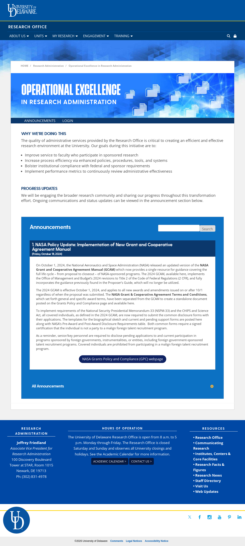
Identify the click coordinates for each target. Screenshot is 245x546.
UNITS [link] (39, 36)
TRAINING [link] (121, 36)
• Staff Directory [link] (207, 480)
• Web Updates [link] (205, 491)
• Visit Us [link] (200, 486)
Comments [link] (116, 541)
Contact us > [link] (141, 461)
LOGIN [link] (67, 120)
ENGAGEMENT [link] (94, 36)
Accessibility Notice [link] (156, 541)
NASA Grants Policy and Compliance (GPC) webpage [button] (122, 359)
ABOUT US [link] (17, 36)
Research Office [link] (27, 27)
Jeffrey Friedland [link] (31, 442)
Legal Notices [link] (134, 541)
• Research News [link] (207, 475)
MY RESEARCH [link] (63, 36)
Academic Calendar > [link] (109, 461)
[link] (235, 36)
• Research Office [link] (208, 437)
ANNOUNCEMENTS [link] (39, 120)
